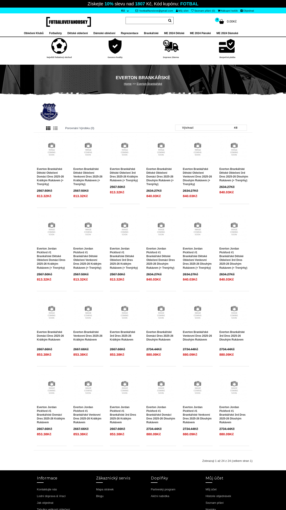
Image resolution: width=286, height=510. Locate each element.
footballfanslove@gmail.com (154, 10)
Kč (123, 10)
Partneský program (163, 489)
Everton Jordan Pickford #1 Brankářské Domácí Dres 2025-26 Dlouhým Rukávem (160, 415)
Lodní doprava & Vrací (51, 496)
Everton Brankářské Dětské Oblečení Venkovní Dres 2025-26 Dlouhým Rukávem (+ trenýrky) (197, 176)
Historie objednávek (218, 496)
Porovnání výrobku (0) (79, 128)
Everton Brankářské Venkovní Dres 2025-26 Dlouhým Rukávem (197, 335)
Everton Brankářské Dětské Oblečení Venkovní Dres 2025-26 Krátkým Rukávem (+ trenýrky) (87, 176)
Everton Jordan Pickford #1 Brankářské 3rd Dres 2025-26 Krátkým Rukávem (123, 415)
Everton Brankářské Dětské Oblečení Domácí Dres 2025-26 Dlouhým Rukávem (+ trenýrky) (160, 176)
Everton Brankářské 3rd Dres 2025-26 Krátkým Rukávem (122, 335)
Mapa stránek (105, 489)
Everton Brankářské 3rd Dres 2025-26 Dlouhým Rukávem (232, 335)
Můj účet (182, 10)
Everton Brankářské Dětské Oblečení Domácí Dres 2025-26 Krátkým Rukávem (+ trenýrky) (50, 176)
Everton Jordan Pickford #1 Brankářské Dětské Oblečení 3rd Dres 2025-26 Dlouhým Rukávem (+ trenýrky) (233, 258)
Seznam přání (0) (203, 10)
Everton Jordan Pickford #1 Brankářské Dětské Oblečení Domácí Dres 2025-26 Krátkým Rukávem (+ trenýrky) (51, 258)
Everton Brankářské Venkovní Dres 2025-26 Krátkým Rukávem (87, 335)
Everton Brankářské (149, 83)
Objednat (247, 10)
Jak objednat (45, 502)
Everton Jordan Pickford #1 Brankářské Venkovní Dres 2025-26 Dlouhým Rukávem (197, 415)
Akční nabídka (160, 496)
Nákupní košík (228, 10)
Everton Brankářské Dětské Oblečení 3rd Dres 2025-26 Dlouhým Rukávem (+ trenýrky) (233, 174)
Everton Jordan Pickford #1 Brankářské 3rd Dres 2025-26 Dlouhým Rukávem (232, 415)
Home (128, 83)
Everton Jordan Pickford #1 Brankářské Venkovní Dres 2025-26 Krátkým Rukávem (87, 415)
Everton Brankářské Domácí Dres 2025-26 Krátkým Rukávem (50, 335)
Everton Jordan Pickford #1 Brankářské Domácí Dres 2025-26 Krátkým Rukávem (51, 415)
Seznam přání (215, 502)
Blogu (99, 496)
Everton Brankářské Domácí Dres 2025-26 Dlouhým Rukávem (159, 335)
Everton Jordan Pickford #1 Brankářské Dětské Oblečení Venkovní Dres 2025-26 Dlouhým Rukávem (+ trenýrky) (197, 258)
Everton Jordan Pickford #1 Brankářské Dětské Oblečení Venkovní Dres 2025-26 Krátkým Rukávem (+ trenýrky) (87, 258)
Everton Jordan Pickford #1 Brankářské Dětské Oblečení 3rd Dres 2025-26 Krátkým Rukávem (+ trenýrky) (124, 258)
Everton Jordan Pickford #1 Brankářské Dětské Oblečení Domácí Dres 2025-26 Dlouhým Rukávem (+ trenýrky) (160, 258)
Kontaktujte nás (47, 489)
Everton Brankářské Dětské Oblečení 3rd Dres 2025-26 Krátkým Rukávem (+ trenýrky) (124, 174)
